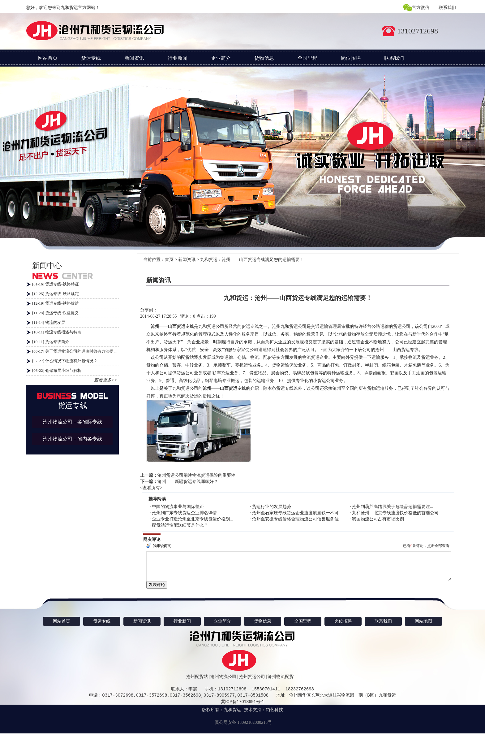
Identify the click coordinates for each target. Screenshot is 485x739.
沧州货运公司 (252, 682)
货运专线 (91, 58)
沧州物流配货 (281, 682)
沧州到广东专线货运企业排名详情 (184, 513)
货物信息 (264, 58)
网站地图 (423, 626)
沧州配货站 (197, 682)
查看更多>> (105, 380)
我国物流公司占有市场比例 (378, 519)
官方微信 (420, 7)
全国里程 (307, 58)
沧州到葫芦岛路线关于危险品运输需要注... (392, 506)
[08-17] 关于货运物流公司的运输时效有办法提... (74, 351)
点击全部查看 (438, 546)
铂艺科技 (274, 715)
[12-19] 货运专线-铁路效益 (55, 303)
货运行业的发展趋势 (271, 506)
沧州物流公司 (223, 682)
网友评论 (152, 539)
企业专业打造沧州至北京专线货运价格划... (192, 519)
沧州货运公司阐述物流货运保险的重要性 (196, 475)
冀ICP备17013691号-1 (242, 707)
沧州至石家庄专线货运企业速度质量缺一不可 (295, 513)
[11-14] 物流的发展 (48, 322)
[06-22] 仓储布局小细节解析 (56, 370)
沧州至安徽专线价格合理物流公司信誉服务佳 (295, 519)
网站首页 (48, 58)
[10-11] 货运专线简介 (50, 341)
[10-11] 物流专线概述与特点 (56, 332)
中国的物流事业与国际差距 (178, 506)
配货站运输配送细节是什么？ (180, 525)
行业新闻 (177, 58)
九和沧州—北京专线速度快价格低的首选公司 (395, 513)
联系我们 (447, 7)
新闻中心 (47, 266)
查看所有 (151, 487)
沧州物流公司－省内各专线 (72, 438)
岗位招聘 (351, 58)
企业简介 (221, 58)
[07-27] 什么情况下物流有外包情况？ (64, 361)
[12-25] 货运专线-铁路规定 (55, 293)
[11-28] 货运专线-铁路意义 (55, 313)
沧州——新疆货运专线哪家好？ (187, 481)
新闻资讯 (134, 58)
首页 (169, 259)
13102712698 (417, 31)
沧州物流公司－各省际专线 (72, 421)
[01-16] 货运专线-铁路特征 (55, 284)
